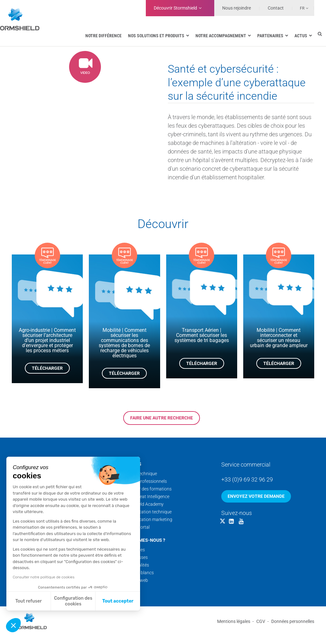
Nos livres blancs (137, 572)
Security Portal (135, 527)
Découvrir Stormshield (175, 8)
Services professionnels (144, 481)
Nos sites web (134, 580)
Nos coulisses (134, 557)
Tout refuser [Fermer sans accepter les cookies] (28, 601)
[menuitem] (300, 8)
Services (131, 464)
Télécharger (47, 368)
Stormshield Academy (142, 504)
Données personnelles (292, 621)
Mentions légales (233, 621)
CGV (260, 621)
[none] (300, 8)
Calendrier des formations (146, 488)
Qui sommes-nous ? (143, 540)
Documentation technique (146, 511)
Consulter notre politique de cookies (43, 577)
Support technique (139, 473)
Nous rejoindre (236, 8)
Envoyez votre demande (256, 496)
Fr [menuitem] (302, 8)
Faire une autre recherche (161, 417)
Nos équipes (133, 549)
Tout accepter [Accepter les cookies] (117, 601)
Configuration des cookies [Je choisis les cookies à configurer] (73, 601)
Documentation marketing (146, 519)
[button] (13, 625)
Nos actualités (135, 565)
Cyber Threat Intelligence (145, 496)
